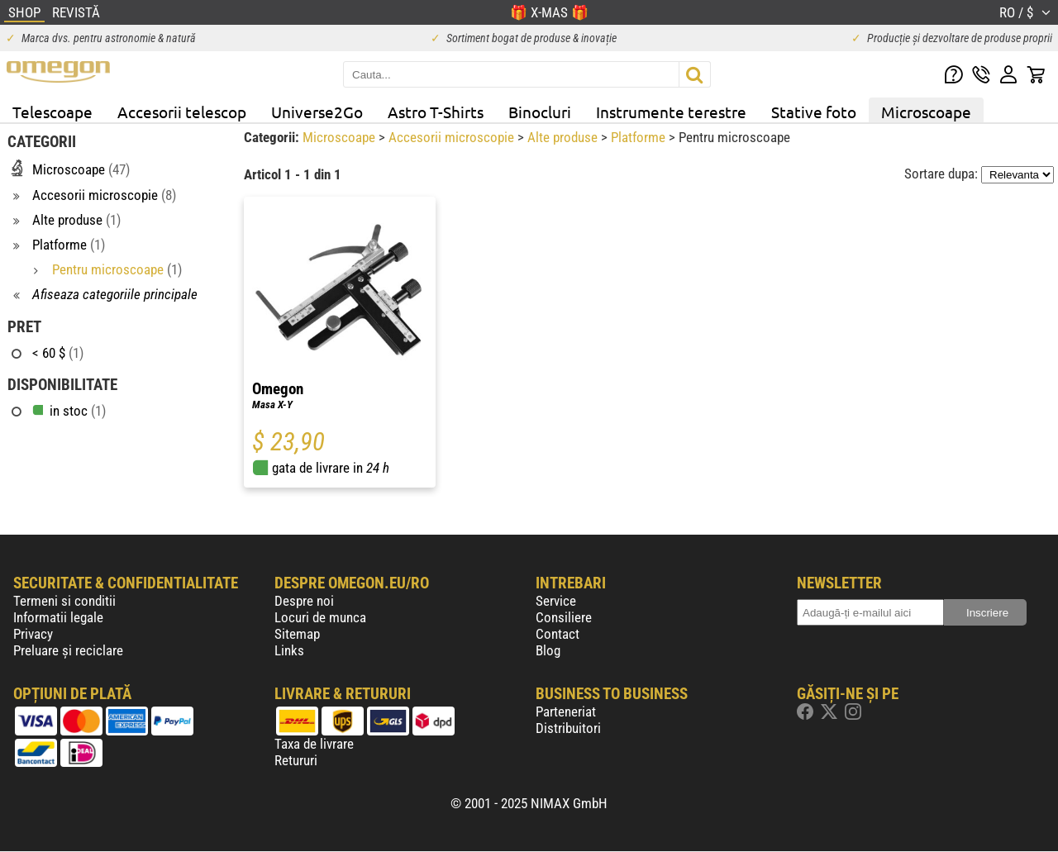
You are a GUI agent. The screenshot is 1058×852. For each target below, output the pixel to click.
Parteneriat (566, 711)
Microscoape (926, 111)
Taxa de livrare (314, 743)
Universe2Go (317, 111)
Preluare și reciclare (68, 650)
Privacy (33, 634)
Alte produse (564, 137)
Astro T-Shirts (436, 111)
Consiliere (564, 617)
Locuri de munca (320, 617)
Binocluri (539, 111)
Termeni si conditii (64, 601)
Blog (548, 650)
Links (289, 650)
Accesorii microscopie (452, 137)
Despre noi (304, 601)
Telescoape (52, 111)
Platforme (640, 137)
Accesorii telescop (181, 111)
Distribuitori (568, 728)
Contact (557, 634)
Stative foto (813, 111)
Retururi (295, 760)
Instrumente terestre (671, 111)
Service (556, 601)
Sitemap (297, 634)
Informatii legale (58, 617)
